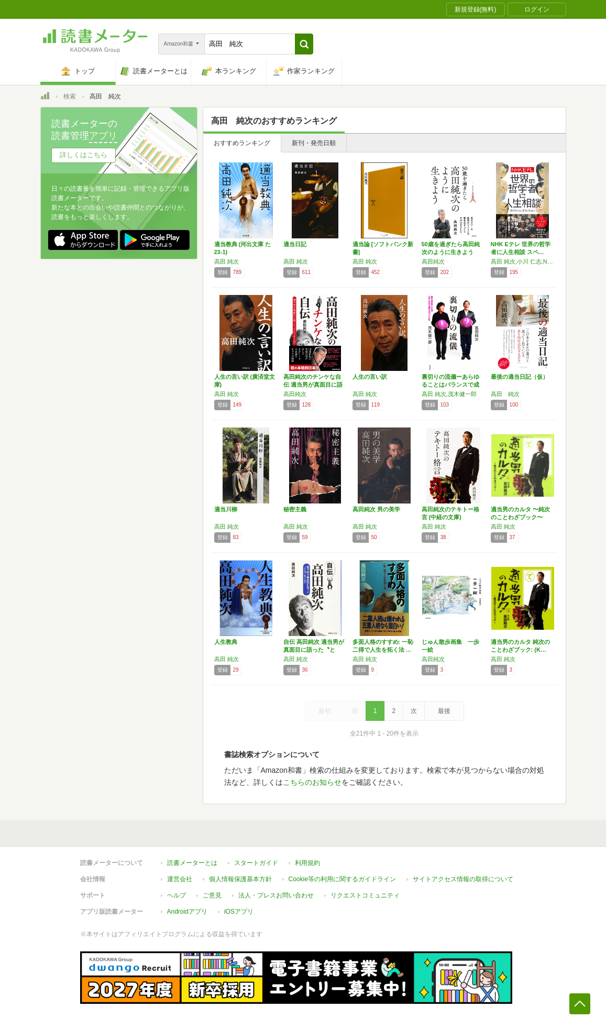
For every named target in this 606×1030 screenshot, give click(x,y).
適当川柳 (225, 509)
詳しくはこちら (83, 155)
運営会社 (179, 879)
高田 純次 (226, 261)
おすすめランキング (242, 143)
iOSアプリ (239, 911)
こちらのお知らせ (312, 782)
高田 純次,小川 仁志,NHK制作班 (523, 261)
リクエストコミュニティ (365, 895)
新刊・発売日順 (314, 143)
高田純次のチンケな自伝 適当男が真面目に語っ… (313, 385)
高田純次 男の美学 (376, 509)
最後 (444, 711)
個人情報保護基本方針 (240, 879)
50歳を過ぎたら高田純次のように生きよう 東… (451, 252)
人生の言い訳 (369, 377)
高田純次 (433, 261)
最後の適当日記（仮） (519, 377)
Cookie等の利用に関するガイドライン (342, 879)
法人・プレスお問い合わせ (276, 895)
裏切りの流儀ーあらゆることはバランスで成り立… (450, 385)
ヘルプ (176, 895)
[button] (304, 44)
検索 (69, 96)
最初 (324, 711)
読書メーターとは (192, 863)
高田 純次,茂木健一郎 (449, 394)
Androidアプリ (187, 911)
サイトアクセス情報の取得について (463, 879)
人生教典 (225, 642)
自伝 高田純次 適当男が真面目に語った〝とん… (313, 650)
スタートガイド (256, 863)
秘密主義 (294, 509)
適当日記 (294, 244)
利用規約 (307, 863)
